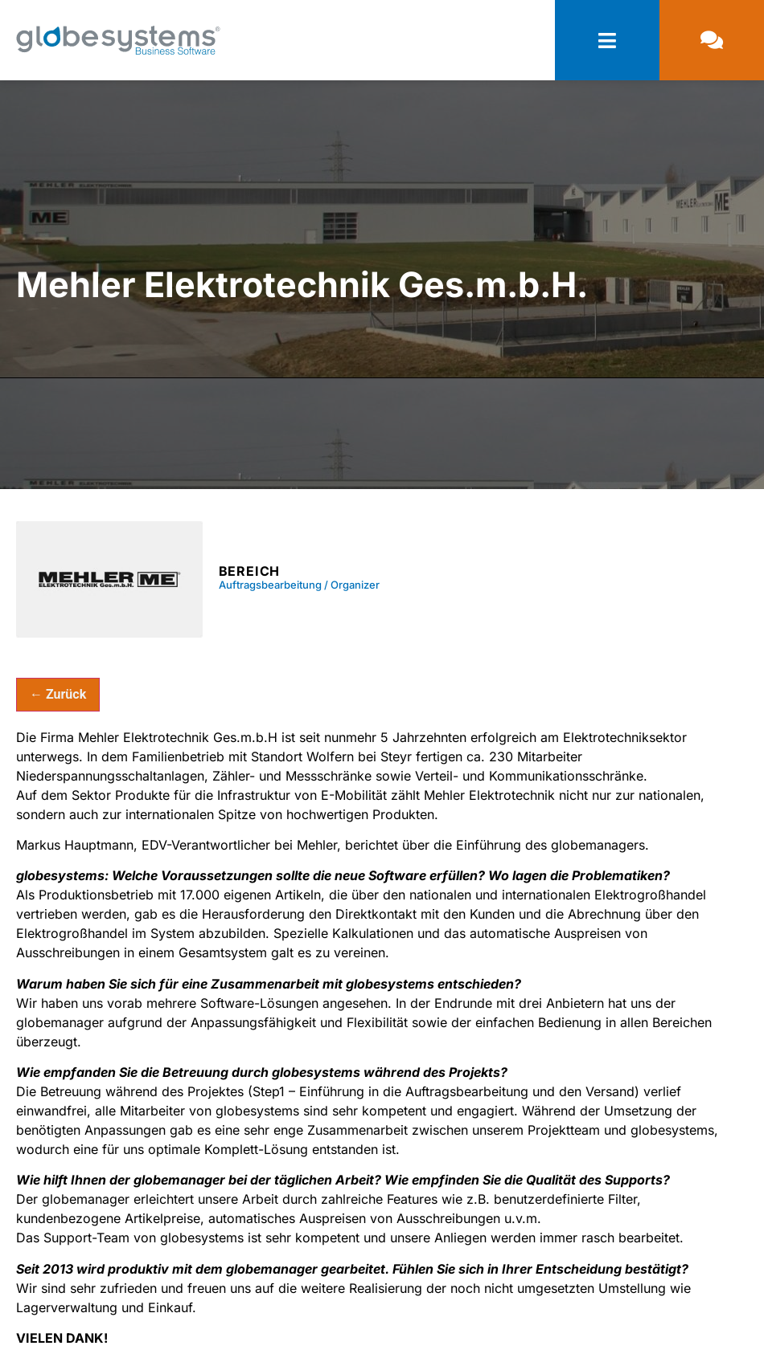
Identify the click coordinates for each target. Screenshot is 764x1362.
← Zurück (58, 694)
